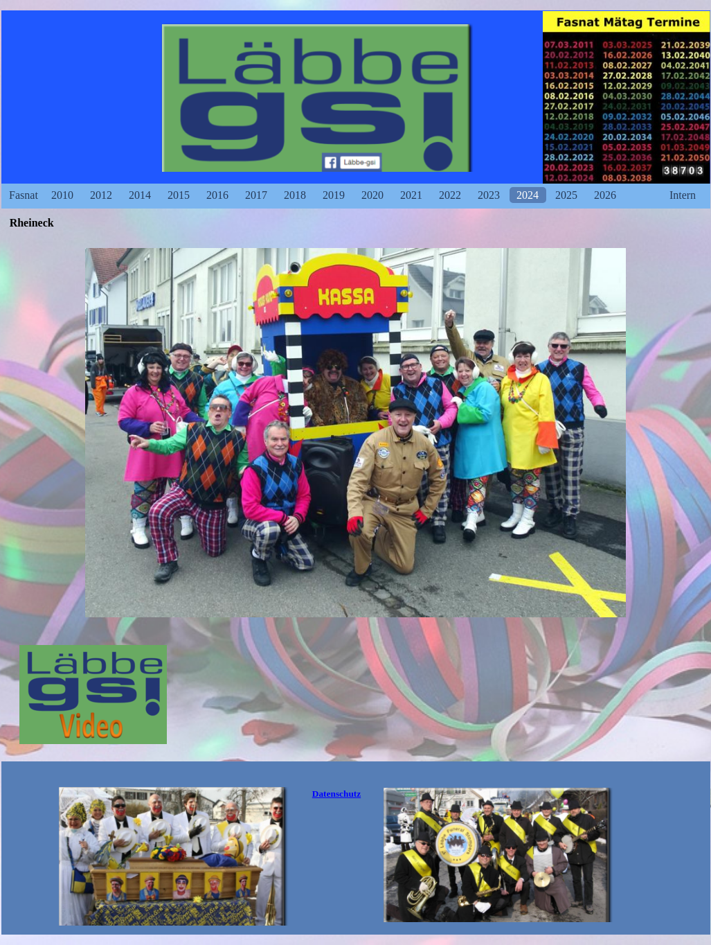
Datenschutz (336, 793)
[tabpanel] (336, 794)
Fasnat (23, 195)
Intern (682, 195)
